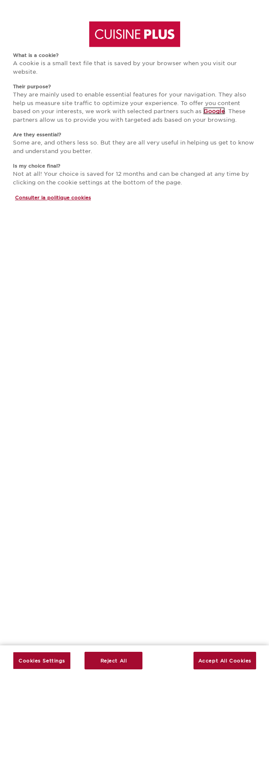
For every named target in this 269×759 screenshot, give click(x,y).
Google (214, 110)
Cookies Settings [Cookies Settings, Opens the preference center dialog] (41, 660)
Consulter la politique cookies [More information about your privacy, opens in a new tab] (53, 197)
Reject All (113, 660)
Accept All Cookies (224, 660)
